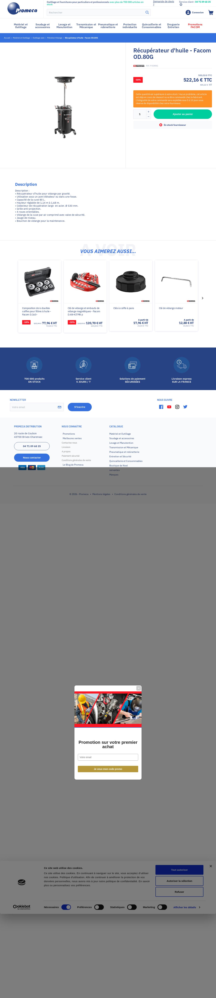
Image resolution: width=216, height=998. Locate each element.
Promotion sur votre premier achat (107, 511)
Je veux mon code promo (108, 535)
